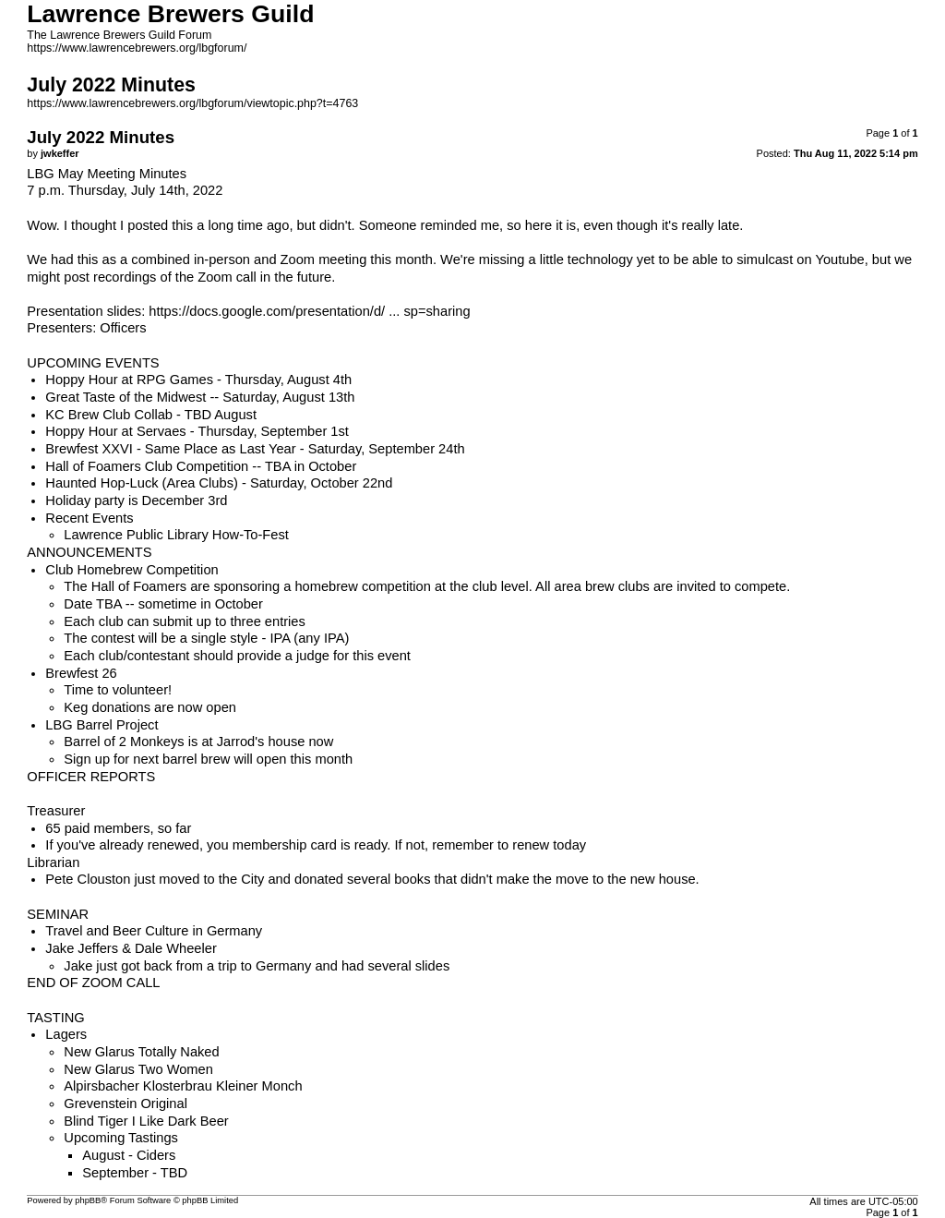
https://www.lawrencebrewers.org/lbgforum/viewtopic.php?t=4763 (192, 103)
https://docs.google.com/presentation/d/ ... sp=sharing (309, 311)
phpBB (88, 1200)
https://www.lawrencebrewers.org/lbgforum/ (136, 48)
